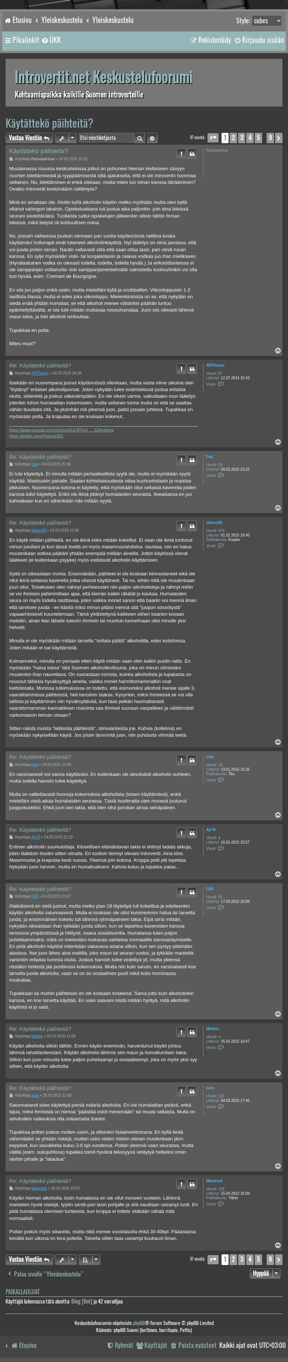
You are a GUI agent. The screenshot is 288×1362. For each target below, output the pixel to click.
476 (221, 531)
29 (220, 465)
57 (220, 373)
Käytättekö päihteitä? (49, 123)
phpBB (139, 1322)
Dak (209, 457)
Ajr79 (211, 830)
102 (221, 1096)
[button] (213, 137)
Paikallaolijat (23, 1292)
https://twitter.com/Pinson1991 (36, 436)
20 (220, 765)
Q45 (209, 889)
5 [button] (258, 138)
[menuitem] (51, 40)
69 (220, 897)
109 (221, 1189)
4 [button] (249, 138)
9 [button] (270, 138)
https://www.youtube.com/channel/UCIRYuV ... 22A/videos (61, 430)
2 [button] (233, 138)
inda (210, 757)
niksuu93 (214, 523)
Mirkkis (212, 1029)
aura (210, 1088)
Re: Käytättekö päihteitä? (40, 365)
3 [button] (241, 138)
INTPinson (215, 365)
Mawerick (214, 1181)
